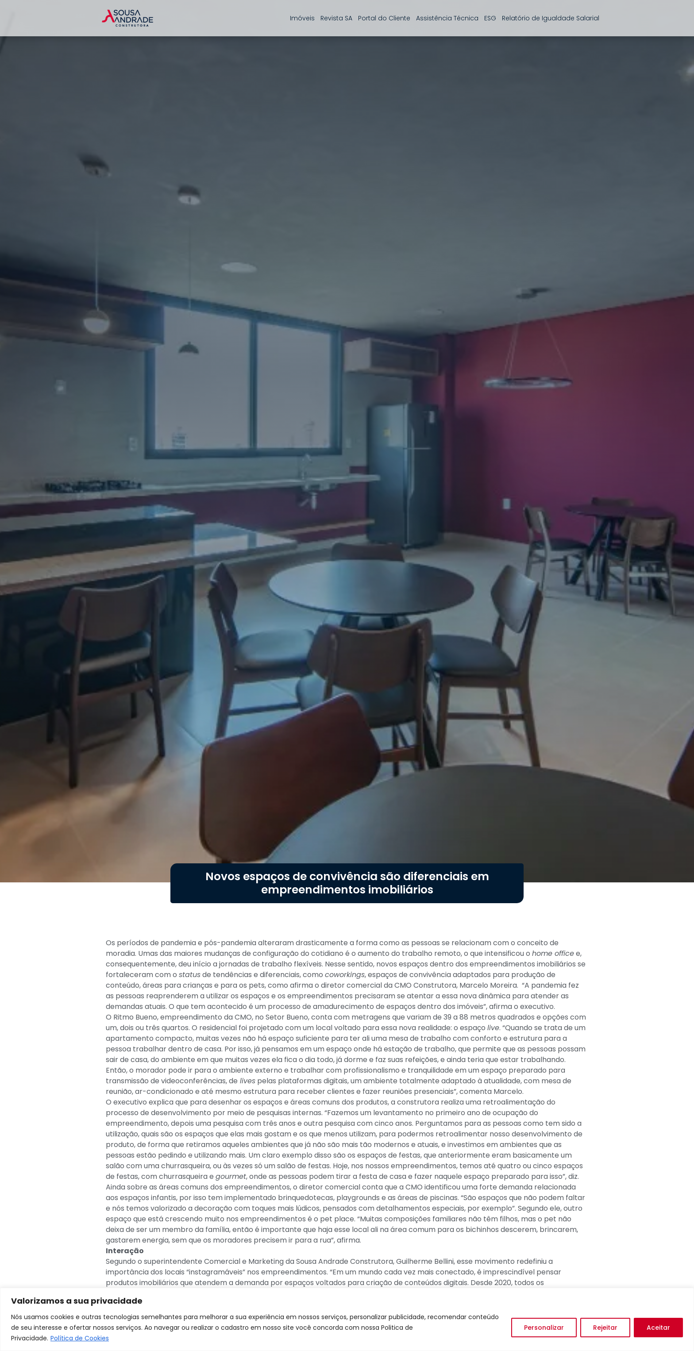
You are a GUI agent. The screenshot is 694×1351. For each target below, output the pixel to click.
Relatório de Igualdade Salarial (550, 18)
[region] (347, 1319)
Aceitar (658, 1327)
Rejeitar (605, 1327)
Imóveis (302, 18)
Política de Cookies (79, 1338)
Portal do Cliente (384, 18)
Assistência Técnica (447, 18)
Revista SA (336, 18)
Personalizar (544, 1327)
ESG (490, 18)
